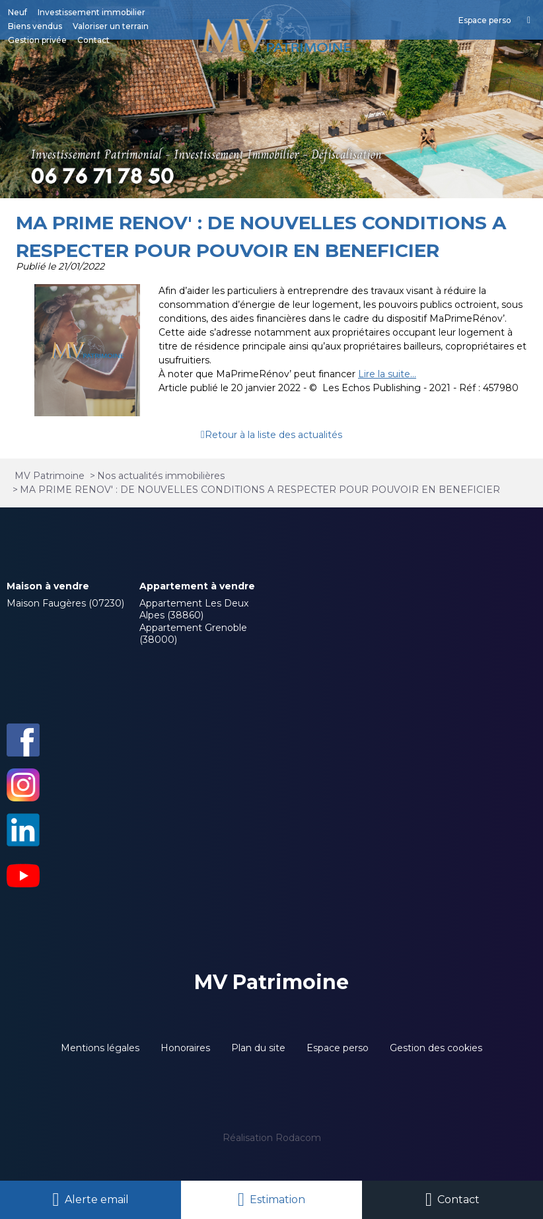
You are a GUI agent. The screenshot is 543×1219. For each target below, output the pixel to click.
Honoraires (185, 1048)
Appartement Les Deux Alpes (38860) (193, 609)
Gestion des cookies (436, 1048)
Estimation (277, 1199)
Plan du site (258, 1048)
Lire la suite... (387, 374)
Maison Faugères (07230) (65, 603)
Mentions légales (100, 1048)
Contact (458, 1199)
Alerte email (97, 1199)
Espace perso (338, 1048)
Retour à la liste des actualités (273, 435)
